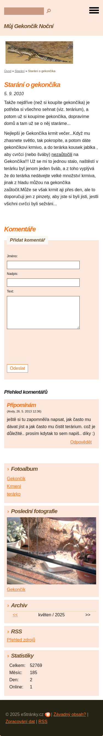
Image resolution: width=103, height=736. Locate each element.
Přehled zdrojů (21, 639)
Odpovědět (81, 442)
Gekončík (16, 478)
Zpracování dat (20, 721)
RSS (43, 721)
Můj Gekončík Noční (28, 26)
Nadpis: (12, 274)
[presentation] (44, 346)
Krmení (14, 486)
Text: (10, 291)
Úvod (7, 71)
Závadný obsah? (70, 714)
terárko (14, 494)
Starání (20, 71)
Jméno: (12, 256)
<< (15, 614)
